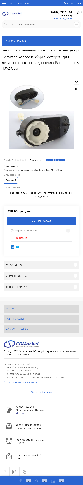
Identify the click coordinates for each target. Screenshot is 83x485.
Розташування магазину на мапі (20, 382)
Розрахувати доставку (24, 230)
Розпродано (19, 238)
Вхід (65, 3)
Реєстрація (75, 3)
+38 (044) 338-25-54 (60, 12)
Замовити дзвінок (63, 18)
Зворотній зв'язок (41, 392)
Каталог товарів (41, 41)
